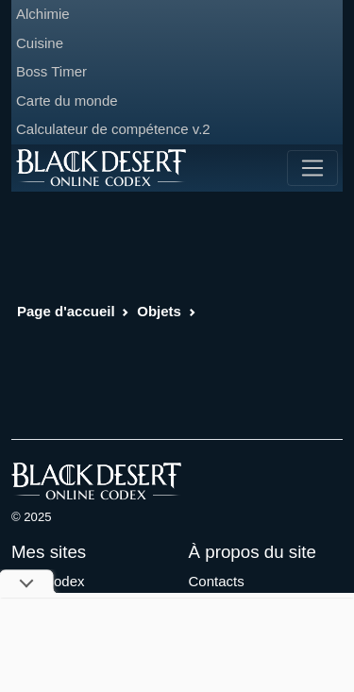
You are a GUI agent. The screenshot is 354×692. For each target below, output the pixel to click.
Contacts (216, 581)
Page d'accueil (66, 311)
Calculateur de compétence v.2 (113, 129)
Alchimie (43, 14)
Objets (159, 311)
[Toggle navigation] (312, 168)
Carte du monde (67, 101)
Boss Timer (51, 71)
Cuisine (39, 43)
